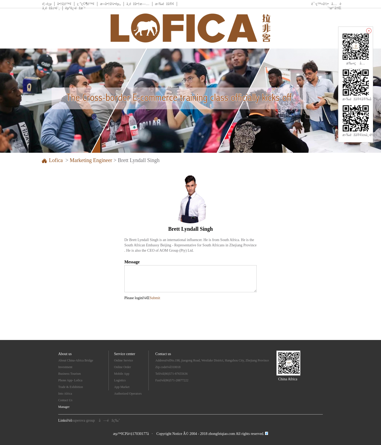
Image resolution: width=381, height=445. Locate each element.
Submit (154, 298)
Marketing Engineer (91, 160)
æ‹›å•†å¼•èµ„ (110, 4)
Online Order (122, 367)
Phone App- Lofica (70, 380)
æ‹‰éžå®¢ (164, 4)
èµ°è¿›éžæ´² (75, 8)
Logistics (120, 380)
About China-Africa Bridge (75, 360)
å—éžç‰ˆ (109, 420)
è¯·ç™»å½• (320, 4)
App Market (121, 387)
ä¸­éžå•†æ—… (137, 4)
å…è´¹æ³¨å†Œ (334, 6)
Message (132, 262)
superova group (83, 420)
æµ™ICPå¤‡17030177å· (133, 434)
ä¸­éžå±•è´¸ (51, 8)
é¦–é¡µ (47, 4)
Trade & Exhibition (70, 387)
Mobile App (121, 374)
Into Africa (65, 393)
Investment (65, 367)
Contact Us (65, 400)
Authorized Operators (128, 393)
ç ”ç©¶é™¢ (85, 4)
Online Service (123, 360)
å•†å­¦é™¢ (64, 4)
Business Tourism (69, 374)
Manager (64, 407)
